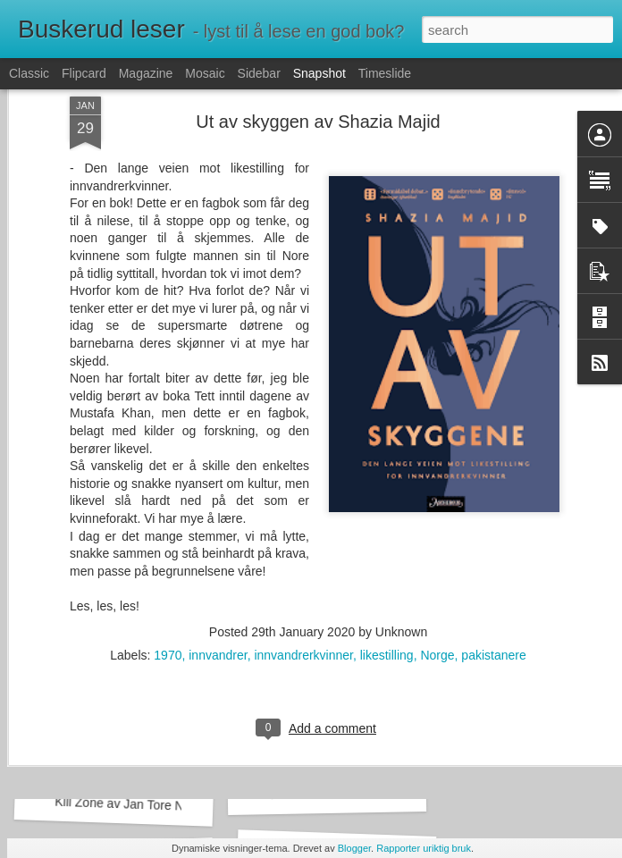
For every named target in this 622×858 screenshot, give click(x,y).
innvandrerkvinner (303, 507)
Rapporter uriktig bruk (423, 848)
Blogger (354, 848)
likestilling (387, 507)
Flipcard (84, 73)
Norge (437, 507)
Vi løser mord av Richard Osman (359, 794)
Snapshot (319, 73)
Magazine (146, 73)
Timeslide (384, 73)
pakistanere (493, 507)
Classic (29, 73)
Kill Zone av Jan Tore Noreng (135, 804)
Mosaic (204, 73)
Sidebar (259, 73)
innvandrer (218, 507)
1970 (167, 507)
